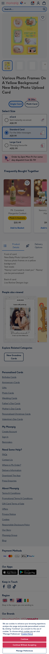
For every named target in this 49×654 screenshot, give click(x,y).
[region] (24, 637)
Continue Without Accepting (24, 645)
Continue (24, 639)
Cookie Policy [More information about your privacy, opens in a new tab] (27, 634)
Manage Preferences (24, 651)
